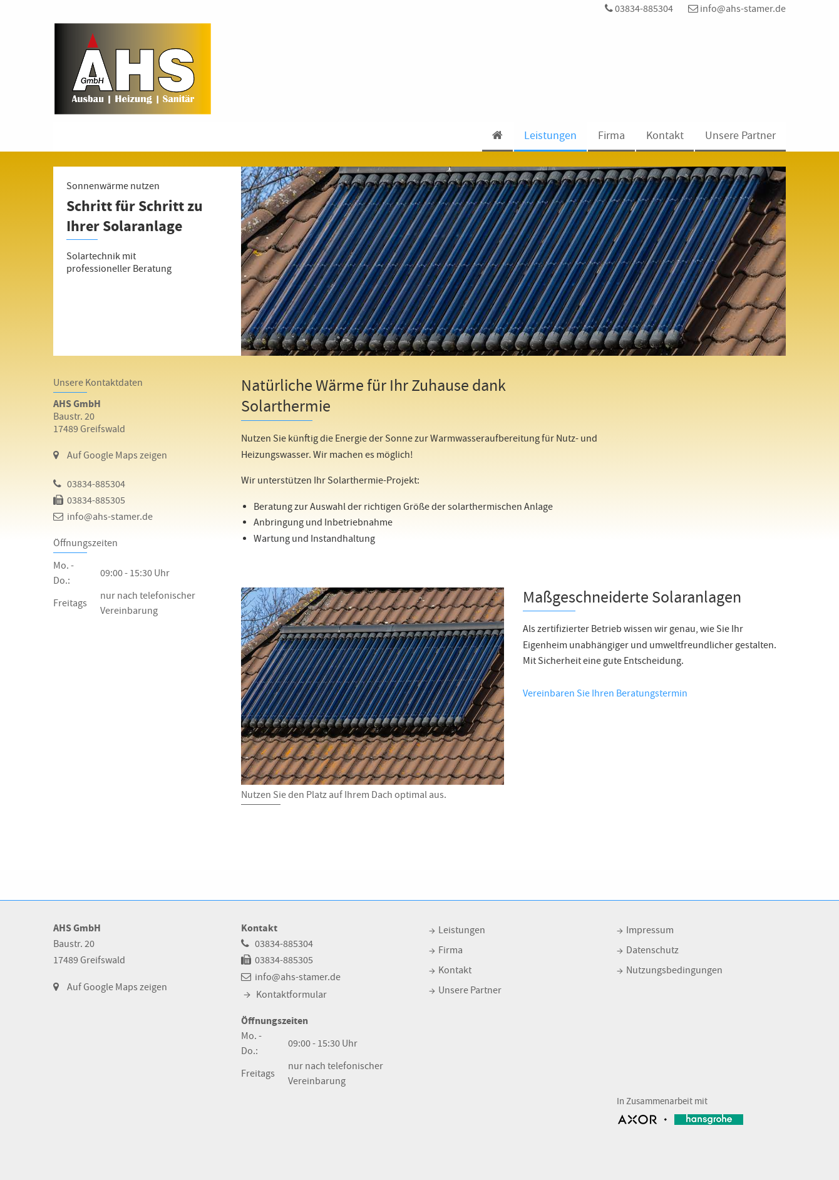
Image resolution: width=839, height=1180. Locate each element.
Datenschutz (652, 950)
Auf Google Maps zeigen (117, 455)
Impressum (650, 930)
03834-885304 (639, 9)
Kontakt (665, 135)
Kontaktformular (291, 994)
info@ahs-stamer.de (737, 9)
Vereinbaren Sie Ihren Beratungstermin (605, 693)
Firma (611, 135)
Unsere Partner (740, 135)
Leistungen (550, 135)
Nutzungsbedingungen (674, 970)
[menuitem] (497, 137)
